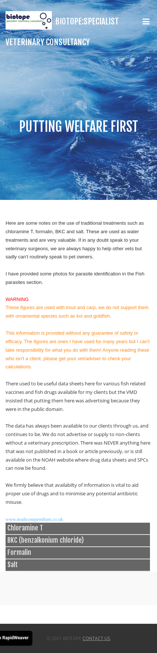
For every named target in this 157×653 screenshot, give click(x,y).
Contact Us (96, 638)
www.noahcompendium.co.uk (34, 519)
